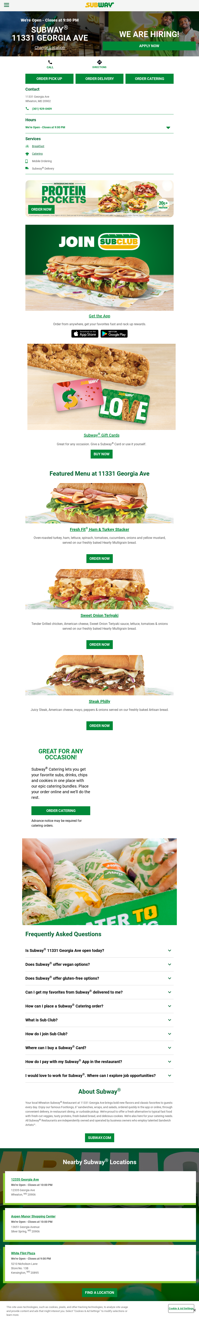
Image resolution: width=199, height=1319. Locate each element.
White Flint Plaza (23, 1253)
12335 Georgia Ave (25, 1179)
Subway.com (99, 1138)
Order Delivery (99, 79)
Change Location (50, 47)
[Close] (194, 1310)
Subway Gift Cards (101, 435)
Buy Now (102, 454)
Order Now (41, 209)
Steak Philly (99, 701)
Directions (99, 67)
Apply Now (149, 46)
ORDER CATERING (61, 811)
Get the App (99, 316)
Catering (37, 153)
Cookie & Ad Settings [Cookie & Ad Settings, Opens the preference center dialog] (181, 1308)
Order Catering (149, 79)
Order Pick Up (49, 79)
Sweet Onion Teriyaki (99, 615)
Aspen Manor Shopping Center (33, 1216)
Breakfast (38, 146)
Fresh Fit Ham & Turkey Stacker (99, 529)
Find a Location (99, 1292)
